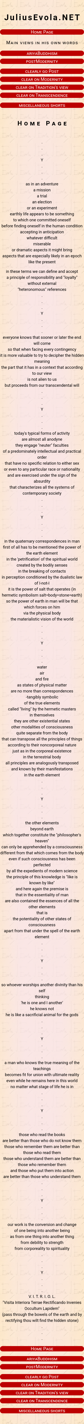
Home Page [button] (42, 32)
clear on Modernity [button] (42, 79)
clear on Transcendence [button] (42, 95)
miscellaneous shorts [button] (42, 105)
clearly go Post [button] (42, 71)
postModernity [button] (42, 61)
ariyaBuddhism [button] (42, 53)
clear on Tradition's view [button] (42, 87)
